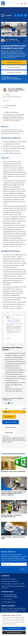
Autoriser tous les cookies (14, 628)
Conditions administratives (8, 579)
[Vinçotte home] (3, 3)
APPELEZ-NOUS (9, 432)
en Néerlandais (14, 77)
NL (17, 3)
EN (21, 3)
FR (8, 100)
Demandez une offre (19, 89)
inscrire (23, 568)
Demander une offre (7, 78)
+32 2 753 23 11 (8, 599)
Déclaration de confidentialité (9, 581)
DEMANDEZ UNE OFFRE (14, 67)
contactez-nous (17, 78)
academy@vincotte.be (10, 602)
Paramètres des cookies (14, 632)
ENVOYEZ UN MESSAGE (10, 427)
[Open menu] (25, 3)
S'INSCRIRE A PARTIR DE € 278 (14, 62)
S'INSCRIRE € (9, 416)
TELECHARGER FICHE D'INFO (14, 72)
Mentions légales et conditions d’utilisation (13, 583)
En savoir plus (13, 623)
